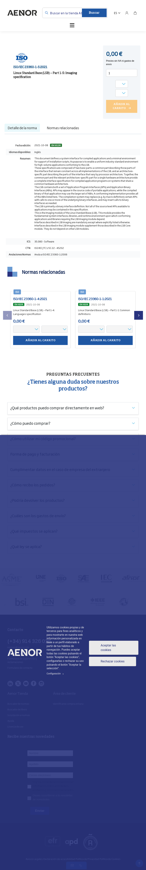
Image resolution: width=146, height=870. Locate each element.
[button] (117, 13)
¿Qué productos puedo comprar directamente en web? (57, 407)
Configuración (56, 673)
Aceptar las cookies (108, 648)
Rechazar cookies (113, 661)
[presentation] (7, 315)
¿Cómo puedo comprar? (30, 423)
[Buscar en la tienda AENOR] (75, 13)
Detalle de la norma (22, 127)
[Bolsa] (135, 13)
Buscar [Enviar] (94, 12)
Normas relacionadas (63, 127)
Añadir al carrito (40, 340)
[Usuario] (126, 13)
